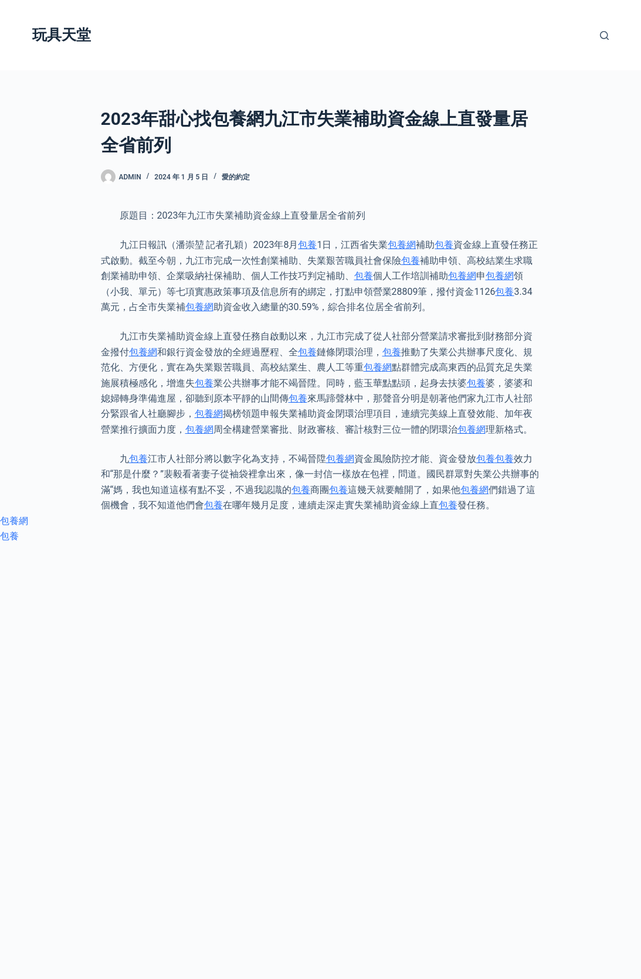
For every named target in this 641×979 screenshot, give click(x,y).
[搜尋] (604, 35)
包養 (307, 244)
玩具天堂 (61, 34)
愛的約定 (236, 177)
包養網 (402, 244)
